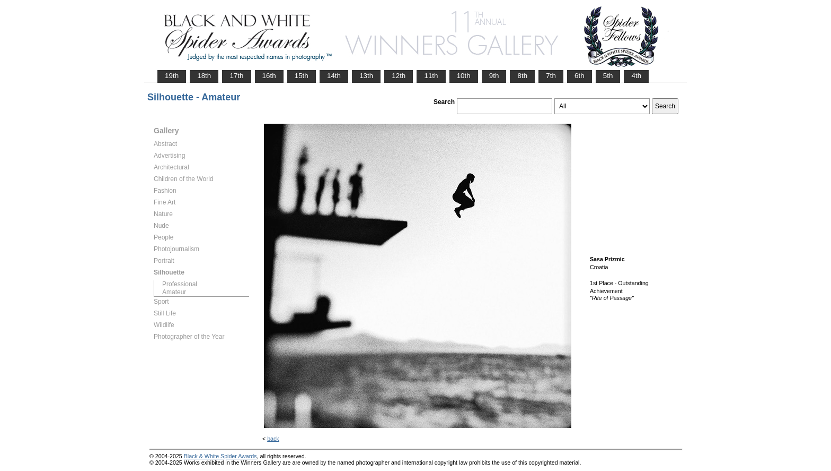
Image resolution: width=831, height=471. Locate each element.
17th (236, 76)
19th (171, 76)
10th (463, 76)
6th (579, 76)
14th (334, 76)
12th (398, 76)
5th (608, 76)
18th (204, 76)
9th (494, 76)
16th (269, 76)
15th (301, 76)
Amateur (174, 292)
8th (522, 76)
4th (636, 76)
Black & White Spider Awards (220, 456)
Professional (179, 284)
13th (366, 76)
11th (431, 76)
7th (551, 76)
